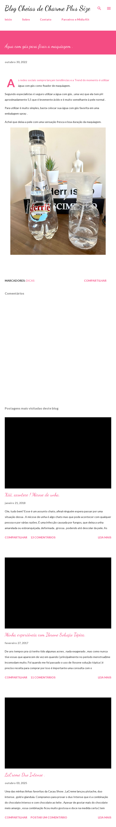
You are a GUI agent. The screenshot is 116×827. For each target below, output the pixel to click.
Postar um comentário (49, 817)
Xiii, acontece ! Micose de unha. (32, 495)
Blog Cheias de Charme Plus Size (47, 8)
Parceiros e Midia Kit (75, 19)
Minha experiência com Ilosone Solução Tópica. (45, 635)
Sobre (26, 19)
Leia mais (104, 537)
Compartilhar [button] (95, 280)
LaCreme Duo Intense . (25, 775)
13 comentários (43, 537)
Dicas (30, 280)
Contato (45, 19)
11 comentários (43, 677)
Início (8, 19)
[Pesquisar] (99, 7)
